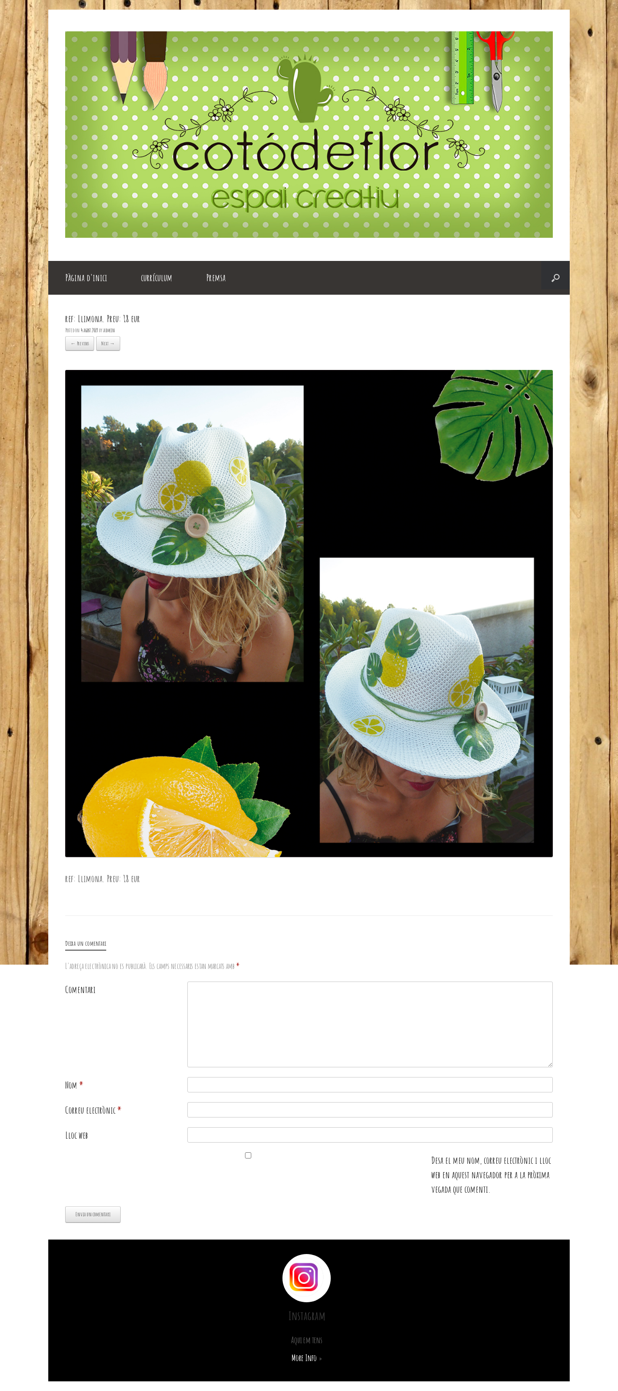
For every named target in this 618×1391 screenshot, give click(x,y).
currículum (156, 278)
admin (109, 330)
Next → (108, 343)
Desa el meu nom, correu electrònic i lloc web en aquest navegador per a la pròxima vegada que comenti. (491, 1174)
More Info (307, 1357)
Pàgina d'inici (86, 278)
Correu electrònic (93, 1110)
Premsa (215, 278)
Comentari (80, 989)
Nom (74, 1085)
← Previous (79, 343)
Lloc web (76, 1135)
